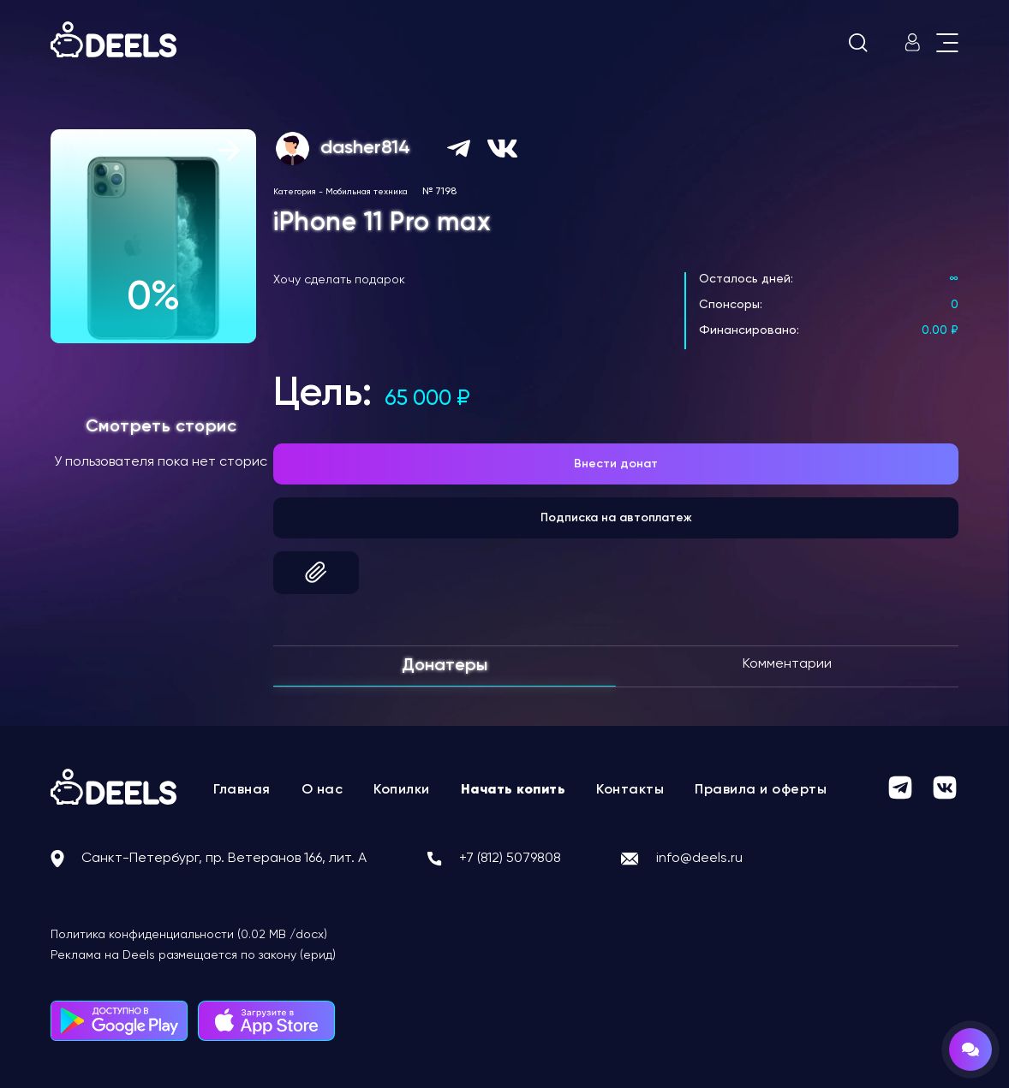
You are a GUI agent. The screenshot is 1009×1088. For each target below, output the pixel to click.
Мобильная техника (366, 191)
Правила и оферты (761, 790)
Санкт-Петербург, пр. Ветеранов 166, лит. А (224, 858)
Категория (294, 191)
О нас (322, 790)
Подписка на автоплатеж (616, 518)
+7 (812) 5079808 (510, 858)
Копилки (401, 790)
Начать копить (513, 790)
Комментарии (787, 664)
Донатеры (444, 666)
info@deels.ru (699, 858)
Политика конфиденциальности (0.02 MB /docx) (189, 935)
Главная (242, 790)
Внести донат (616, 464)
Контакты (630, 790)
